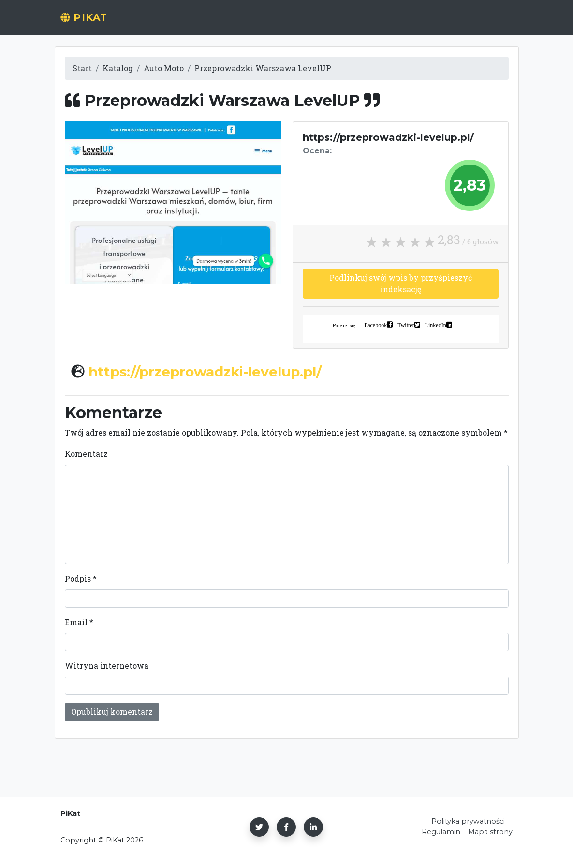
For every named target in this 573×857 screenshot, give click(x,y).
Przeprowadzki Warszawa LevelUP (262, 68)
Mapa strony (490, 831)
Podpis (81, 578)
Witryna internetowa (106, 666)
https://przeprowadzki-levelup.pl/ (205, 371)
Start (210, 22)
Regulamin (441, 831)
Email (79, 622)
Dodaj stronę (272, 22)
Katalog (118, 68)
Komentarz (86, 454)
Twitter (405, 325)
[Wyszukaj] (435, 23)
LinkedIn (435, 325)
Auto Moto (164, 68)
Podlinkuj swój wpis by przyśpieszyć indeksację (400, 283)
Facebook (376, 325)
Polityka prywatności (468, 821)
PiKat (88, 22)
